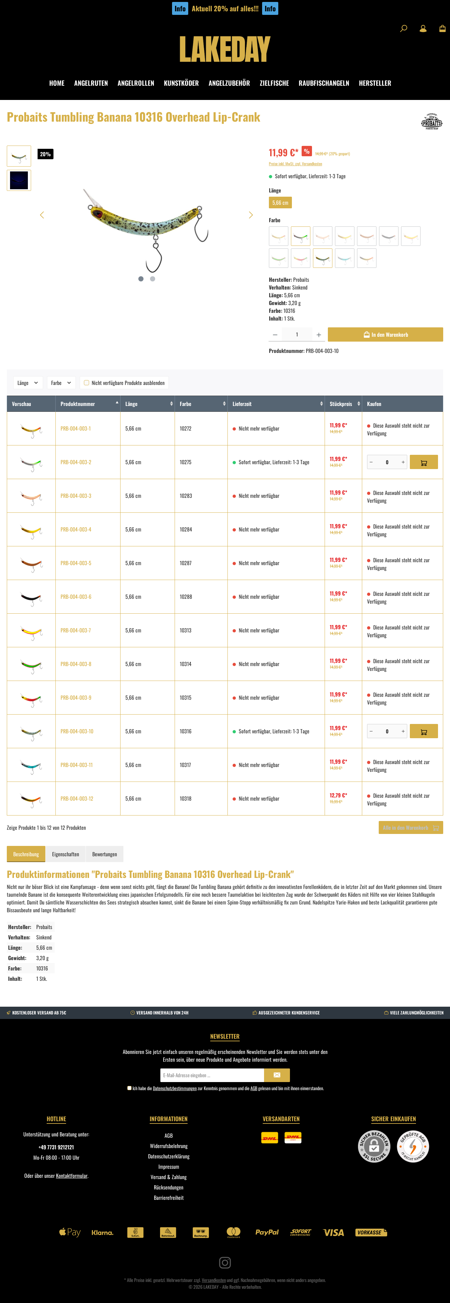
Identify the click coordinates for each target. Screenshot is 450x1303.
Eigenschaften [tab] (65, 854)
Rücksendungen (168, 1187)
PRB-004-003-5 (76, 563)
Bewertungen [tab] (104, 854)
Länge (28, 383)
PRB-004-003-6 (76, 596)
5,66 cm (280, 202)
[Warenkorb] (440, 28)
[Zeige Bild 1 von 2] (141, 278)
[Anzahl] (297, 334)
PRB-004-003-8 (76, 664)
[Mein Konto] (423, 28)
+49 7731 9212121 (56, 1147)
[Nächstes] (251, 214)
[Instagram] (225, 1262)
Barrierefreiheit (169, 1197)
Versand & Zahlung (169, 1177)
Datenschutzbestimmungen (175, 1088)
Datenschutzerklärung (169, 1156)
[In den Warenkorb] (385, 334)
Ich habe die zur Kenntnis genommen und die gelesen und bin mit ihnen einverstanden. (228, 1088)
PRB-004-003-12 (77, 798)
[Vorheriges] (42, 214)
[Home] (61, 83)
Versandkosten (214, 1279)
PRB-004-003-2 (76, 462)
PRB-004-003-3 (76, 495)
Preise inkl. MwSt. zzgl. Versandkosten (295, 163)
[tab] (26, 854)
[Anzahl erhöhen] (319, 334)
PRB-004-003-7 (76, 630)
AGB (253, 1088)
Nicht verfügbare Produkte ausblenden (128, 383)
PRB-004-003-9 (76, 697)
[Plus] (403, 462)
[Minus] (371, 462)
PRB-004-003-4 (76, 529)
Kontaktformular (71, 1175)
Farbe (61, 383)
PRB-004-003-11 (77, 765)
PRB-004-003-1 (76, 428)
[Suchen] (404, 28)
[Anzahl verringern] (275, 334)
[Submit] (277, 1075)
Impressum (168, 1166)
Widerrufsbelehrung (169, 1146)
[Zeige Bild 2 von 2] (152, 278)
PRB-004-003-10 (77, 731)
